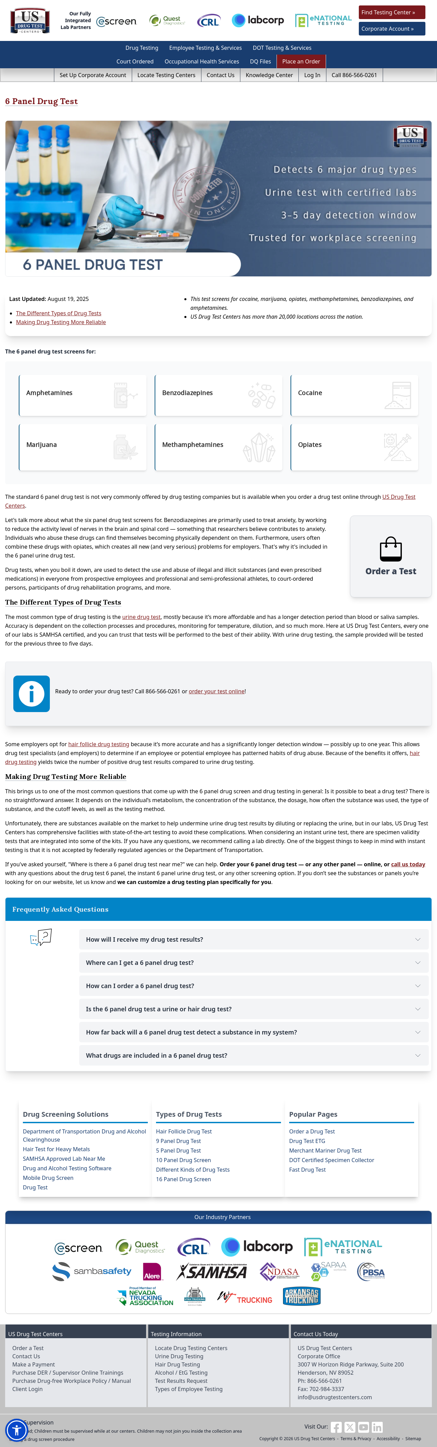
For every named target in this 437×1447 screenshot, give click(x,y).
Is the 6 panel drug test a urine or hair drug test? (254, 1009)
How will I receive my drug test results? (254, 939)
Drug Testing (142, 48)
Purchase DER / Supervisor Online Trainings (67, 1372)
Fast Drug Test (307, 1169)
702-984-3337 (326, 1389)
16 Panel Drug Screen (183, 1179)
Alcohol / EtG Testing (181, 1372)
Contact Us (221, 75)
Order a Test (28, 1348)
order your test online (217, 691)
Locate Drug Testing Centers (191, 1348)
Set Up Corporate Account (93, 75)
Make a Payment (33, 1364)
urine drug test (141, 617)
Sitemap (413, 1439)
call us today (408, 864)
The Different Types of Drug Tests (58, 313)
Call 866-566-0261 (354, 75)
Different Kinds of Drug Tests (193, 1169)
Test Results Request (181, 1381)
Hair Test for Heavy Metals (56, 1149)
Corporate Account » (388, 28)
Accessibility (388, 1439)
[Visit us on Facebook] (336, 1426)
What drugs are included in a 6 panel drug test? (254, 1055)
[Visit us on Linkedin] (377, 1426)
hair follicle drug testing (98, 744)
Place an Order (301, 61)
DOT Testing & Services (282, 48)
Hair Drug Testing (177, 1364)
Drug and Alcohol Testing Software (67, 1168)
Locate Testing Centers (167, 75)
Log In (312, 75)
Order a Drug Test (312, 1131)
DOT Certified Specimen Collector (331, 1160)
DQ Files (260, 61)
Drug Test (35, 1187)
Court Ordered (135, 61)
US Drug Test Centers (314, 1439)
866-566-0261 (324, 1381)
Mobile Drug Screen (48, 1178)
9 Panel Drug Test (178, 1141)
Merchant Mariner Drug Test (325, 1150)
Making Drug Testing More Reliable (61, 322)
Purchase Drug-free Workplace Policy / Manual (71, 1381)
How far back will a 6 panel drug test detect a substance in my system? (254, 1032)
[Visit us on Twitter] (349, 1426)
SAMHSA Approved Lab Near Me (64, 1158)
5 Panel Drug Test (178, 1150)
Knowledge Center (269, 75)
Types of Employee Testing (189, 1389)
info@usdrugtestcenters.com (335, 1397)
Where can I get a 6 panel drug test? (254, 962)
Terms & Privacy (356, 1439)
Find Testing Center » (388, 12)
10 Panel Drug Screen (183, 1160)
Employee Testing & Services (205, 48)
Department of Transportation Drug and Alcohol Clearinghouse (84, 1135)
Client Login (27, 1389)
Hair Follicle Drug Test (184, 1131)
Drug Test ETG (307, 1141)
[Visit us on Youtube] (363, 1426)
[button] (17, 1430)
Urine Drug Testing (179, 1356)
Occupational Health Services (202, 61)
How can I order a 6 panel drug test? (254, 986)
